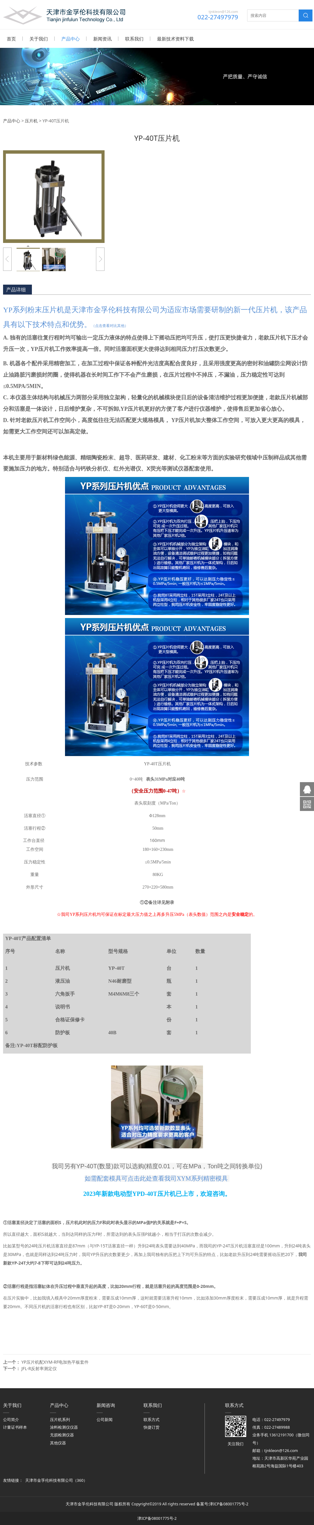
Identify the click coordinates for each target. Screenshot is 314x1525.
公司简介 (11, 1419)
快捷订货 (151, 1427)
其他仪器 (58, 1442)
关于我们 (38, 39)
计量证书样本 (15, 1427)
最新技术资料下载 (175, 39)
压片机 (31, 120)
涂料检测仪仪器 (64, 1427)
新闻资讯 (102, 39)
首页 (11, 39)
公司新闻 (105, 1419)
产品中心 (70, 39)
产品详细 (16, 289)
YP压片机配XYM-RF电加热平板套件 (55, 1362)
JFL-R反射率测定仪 (39, 1368)
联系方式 (151, 1419)
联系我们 (134, 39)
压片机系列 (60, 1419)
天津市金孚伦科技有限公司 (49, 1480)
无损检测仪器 (62, 1434)
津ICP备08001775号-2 (228, 1503)
